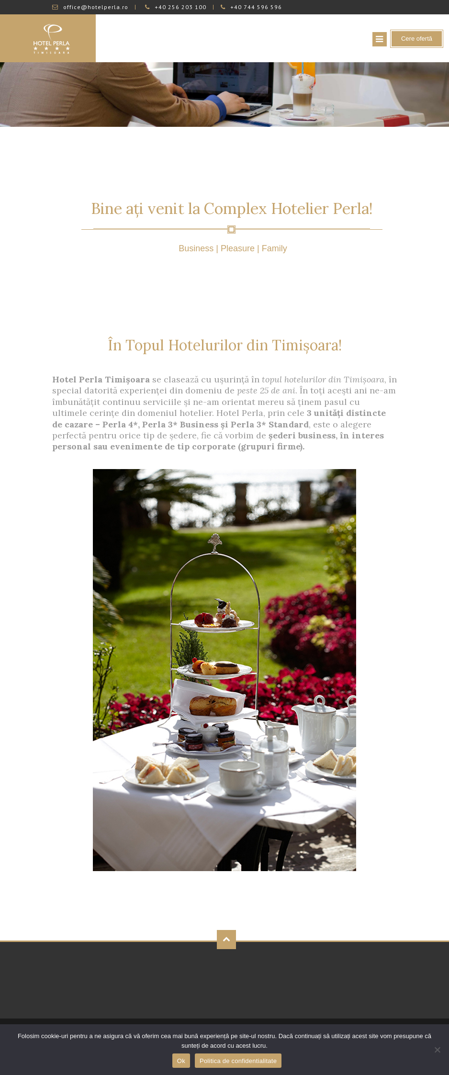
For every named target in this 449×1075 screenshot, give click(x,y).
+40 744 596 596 (251, 7)
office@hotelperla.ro (90, 7)
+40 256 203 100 (175, 7)
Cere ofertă (416, 38)
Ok (181, 1060)
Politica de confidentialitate (238, 1060)
